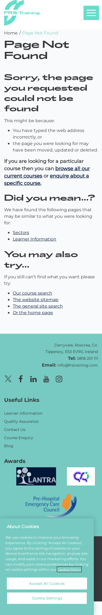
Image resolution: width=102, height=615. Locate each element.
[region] (47, 566)
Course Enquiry (18, 437)
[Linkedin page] (33, 378)
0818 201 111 (87, 358)
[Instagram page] (59, 378)
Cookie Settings (47, 598)
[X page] (8, 378)
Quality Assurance (21, 421)
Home (11, 33)
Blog (8, 445)
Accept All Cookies (47, 583)
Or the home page (33, 312)
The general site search (38, 306)
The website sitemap (35, 299)
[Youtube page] (46, 378)
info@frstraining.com (77, 365)
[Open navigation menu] (91, 13)
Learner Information (34, 239)
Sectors (21, 232)
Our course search (32, 293)
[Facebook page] (20, 378)
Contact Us (14, 429)
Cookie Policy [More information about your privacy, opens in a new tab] (69, 569)
